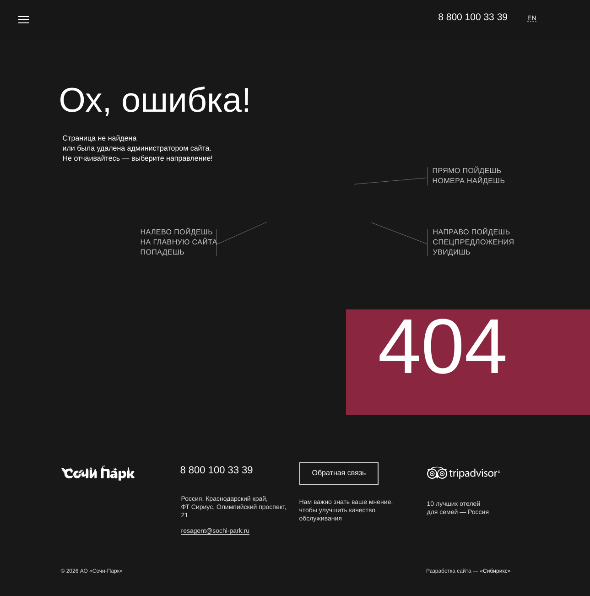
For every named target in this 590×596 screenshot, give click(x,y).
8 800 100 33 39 (473, 17)
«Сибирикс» (495, 571)
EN (531, 18)
